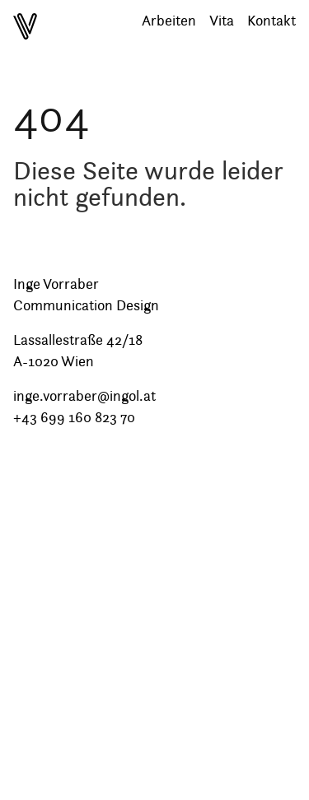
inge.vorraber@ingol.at (84, 396)
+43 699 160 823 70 (74, 417)
